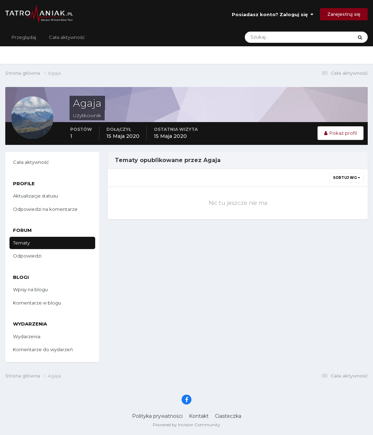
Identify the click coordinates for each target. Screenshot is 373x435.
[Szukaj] (271, 37)
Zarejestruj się (343, 14)
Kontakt (199, 416)
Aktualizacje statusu (35, 196)
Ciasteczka (228, 416)
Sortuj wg (346, 177)
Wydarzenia (26, 336)
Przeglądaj (24, 37)
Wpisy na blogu (30, 289)
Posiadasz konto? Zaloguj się (272, 14)
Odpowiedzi (27, 256)
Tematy (21, 243)
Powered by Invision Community (186, 424)
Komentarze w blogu (37, 303)
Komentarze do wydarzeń (43, 349)
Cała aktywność (67, 37)
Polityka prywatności (157, 416)
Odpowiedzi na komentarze (45, 209)
